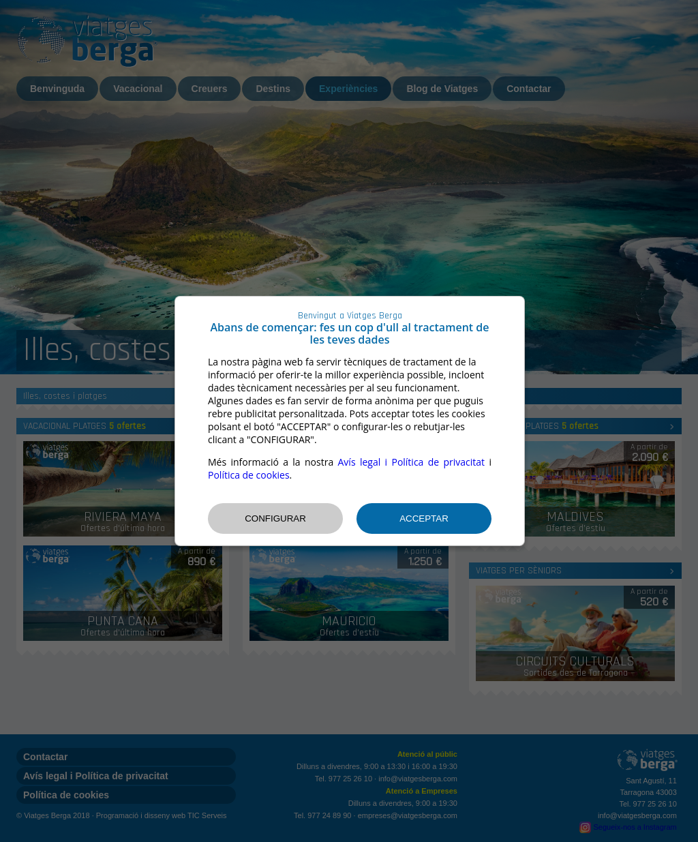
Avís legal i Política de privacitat (411, 461)
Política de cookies (249, 474)
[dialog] (349, 421)
